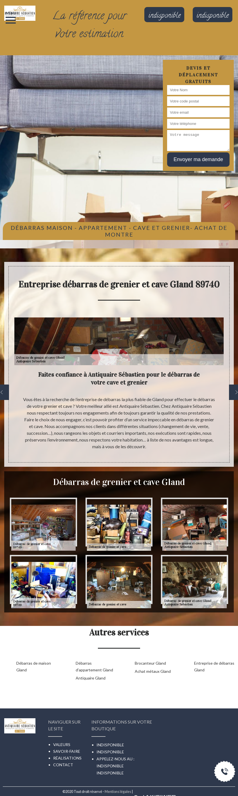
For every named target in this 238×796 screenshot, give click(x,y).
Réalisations (67, 758)
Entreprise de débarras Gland (214, 666)
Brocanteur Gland (150, 663)
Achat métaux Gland (153, 671)
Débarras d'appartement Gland (94, 666)
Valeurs (61, 744)
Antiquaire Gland (90, 678)
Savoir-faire (66, 751)
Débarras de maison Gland (33, 666)
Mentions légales (118, 791)
